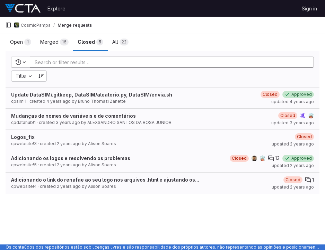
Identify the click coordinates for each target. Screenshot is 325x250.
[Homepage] (23, 8)
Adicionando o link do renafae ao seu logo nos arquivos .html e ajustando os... (105, 180)
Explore (56, 8)
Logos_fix (23, 137)
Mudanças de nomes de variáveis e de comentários (73, 116)
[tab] (21, 42)
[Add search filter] (174, 62)
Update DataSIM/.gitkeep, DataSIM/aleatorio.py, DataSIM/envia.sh (91, 95)
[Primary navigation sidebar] (8, 25)
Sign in (309, 8)
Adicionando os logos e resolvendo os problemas (70, 158)
